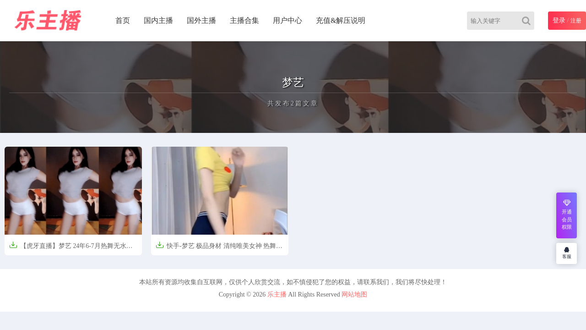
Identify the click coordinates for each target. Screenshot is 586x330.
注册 (575, 20)
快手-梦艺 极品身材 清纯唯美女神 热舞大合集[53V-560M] (219, 249)
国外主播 (201, 20)
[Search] (528, 20)
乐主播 (277, 294)
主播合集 (244, 20)
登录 (559, 20)
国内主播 (158, 20)
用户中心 (287, 20)
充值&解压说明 (340, 20)
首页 (122, 20)
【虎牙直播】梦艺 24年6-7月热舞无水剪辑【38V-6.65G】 (71, 249)
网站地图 (354, 294)
